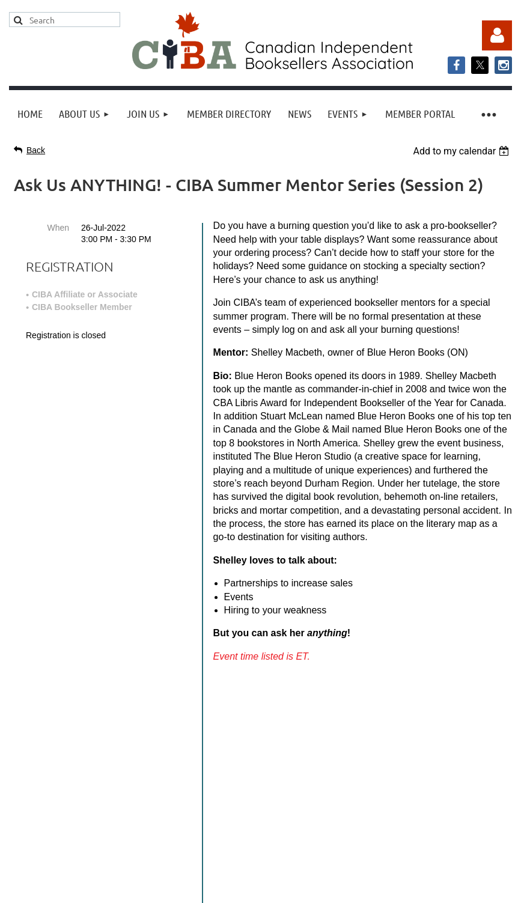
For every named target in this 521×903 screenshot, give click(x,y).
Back (35, 150)
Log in (497, 35)
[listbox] (462, 151)
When (58, 228)
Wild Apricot (390, 867)
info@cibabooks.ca (260, 758)
